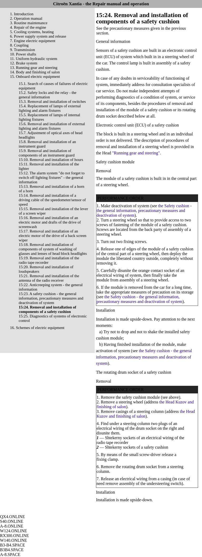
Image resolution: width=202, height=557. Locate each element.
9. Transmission (22, 50)
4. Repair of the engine (28, 27)
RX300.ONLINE (14, 535)
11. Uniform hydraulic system (33, 59)
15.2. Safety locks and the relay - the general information (48, 94)
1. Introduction (21, 14)
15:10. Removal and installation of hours (51, 160)
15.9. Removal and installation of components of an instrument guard (46, 153)
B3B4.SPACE (12, 550)
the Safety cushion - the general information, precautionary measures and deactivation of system (144, 210)
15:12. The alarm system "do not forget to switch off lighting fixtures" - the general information (52, 177)
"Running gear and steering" (135, 153)
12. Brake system (23, 63)
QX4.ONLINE (12, 516)
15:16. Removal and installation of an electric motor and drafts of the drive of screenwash (50, 222)
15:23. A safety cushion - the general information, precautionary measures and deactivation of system (51, 298)
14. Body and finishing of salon (35, 72)
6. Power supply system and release (38, 36)
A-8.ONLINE (11, 526)
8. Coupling (19, 45)
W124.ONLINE (13, 531)
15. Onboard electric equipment (35, 76)
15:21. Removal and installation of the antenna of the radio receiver (49, 278)
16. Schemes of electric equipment (37, 328)
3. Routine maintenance (28, 23)
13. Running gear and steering (33, 67)
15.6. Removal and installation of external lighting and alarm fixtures (52, 126)
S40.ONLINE (11, 521)
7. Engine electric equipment (32, 41)
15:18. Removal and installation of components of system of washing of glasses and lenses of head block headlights (53, 249)
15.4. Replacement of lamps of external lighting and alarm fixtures (50, 108)
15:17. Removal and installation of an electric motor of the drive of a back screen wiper (52, 235)
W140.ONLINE (13, 540)
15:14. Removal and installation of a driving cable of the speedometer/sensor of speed (52, 199)
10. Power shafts (23, 54)
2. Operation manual (26, 18)
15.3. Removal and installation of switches (52, 101)
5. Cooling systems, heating (32, 32)
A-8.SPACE (10, 554)
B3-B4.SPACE (12, 545)
